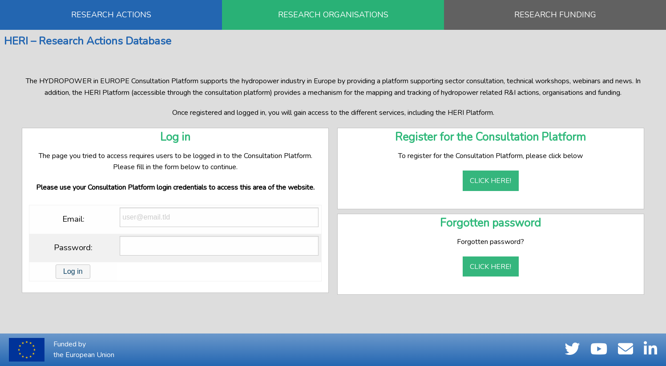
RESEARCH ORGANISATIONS (333, 14)
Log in (73, 271)
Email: (73, 219)
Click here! (490, 181)
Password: (73, 247)
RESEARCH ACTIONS (111, 14)
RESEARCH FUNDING (555, 14)
